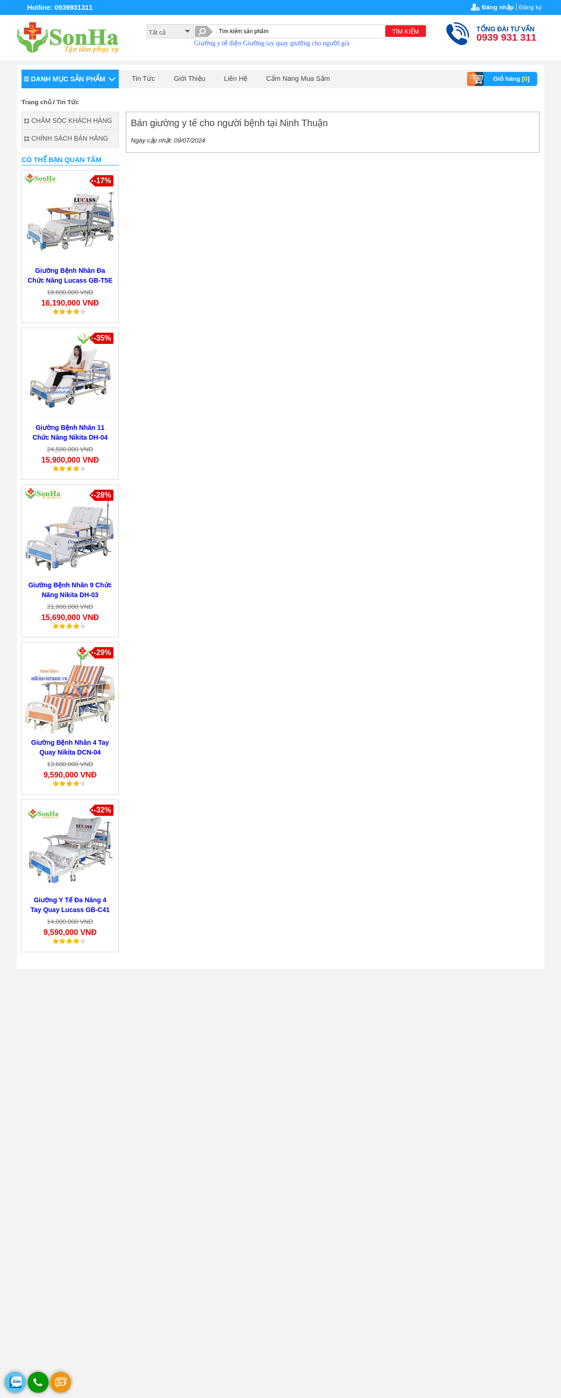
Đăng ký (530, 7)
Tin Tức (143, 78)
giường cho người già (320, 43)
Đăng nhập (498, 7)
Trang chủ (36, 102)
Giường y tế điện (217, 43)
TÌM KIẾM (405, 31)
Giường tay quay (265, 43)
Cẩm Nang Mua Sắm (298, 78)
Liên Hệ (235, 78)
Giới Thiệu (189, 78)
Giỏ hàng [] (499, 79)
